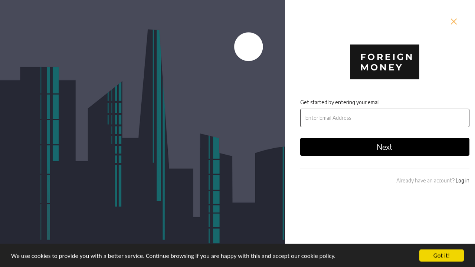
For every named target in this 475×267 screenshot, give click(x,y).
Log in (462, 180)
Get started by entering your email (340, 102)
